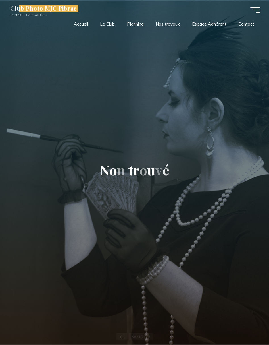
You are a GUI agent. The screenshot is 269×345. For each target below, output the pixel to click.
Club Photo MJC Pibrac (43, 8)
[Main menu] (255, 10)
